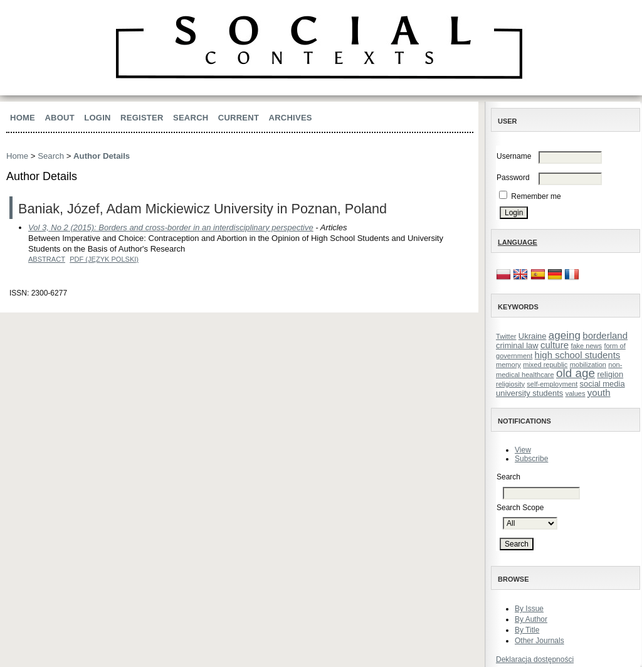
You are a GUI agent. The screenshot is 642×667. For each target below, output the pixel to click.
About (60, 117)
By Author (531, 619)
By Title (527, 630)
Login (97, 117)
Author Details (101, 156)
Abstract (46, 259)
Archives (290, 117)
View (523, 450)
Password (513, 177)
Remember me (535, 196)
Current (238, 117)
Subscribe (531, 458)
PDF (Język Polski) (104, 259)
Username (514, 156)
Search (190, 117)
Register (142, 117)
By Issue (529, 608)
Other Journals (539, 640)
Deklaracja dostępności (535, 659)
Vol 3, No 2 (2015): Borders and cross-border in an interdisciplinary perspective (170, 227)
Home (22, 117)
